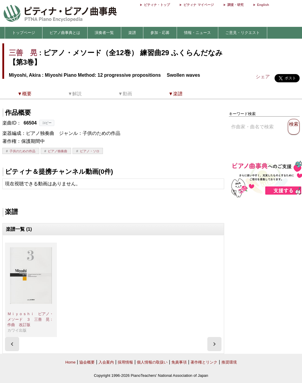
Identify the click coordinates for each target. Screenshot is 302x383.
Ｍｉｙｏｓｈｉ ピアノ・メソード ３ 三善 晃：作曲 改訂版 (30, 319)
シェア (263, 76)
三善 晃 (23, 53)
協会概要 (87, 362)
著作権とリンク (204, 362)
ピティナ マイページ (198, 4)
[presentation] (12, 344)
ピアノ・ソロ (89, 151)
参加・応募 (160, 32)
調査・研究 (235, 4)
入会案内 (106, 362)
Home (70, 362)
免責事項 (179, 362)
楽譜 (132, 32)
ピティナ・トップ (157, 4)
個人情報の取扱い (152, 362)
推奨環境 (229, 362)
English (263, 4)
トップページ (23, 32)
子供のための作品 (22, 151)
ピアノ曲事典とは (65, 32)
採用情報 (125, 362)
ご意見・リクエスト (242, 32)
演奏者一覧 (104, 32)
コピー (47, 123)
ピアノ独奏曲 (57, 151)
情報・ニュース (197, 32)
